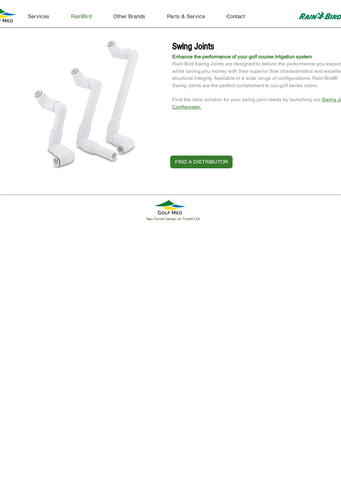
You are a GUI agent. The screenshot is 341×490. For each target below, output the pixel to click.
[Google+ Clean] (322, 212)
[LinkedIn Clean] (312, 212)
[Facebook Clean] (302, 212)
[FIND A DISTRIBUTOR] (201, 162)
